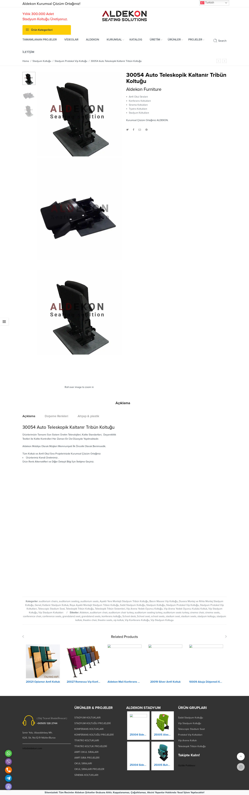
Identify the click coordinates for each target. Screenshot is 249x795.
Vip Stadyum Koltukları (50, 612)
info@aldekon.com (32, 748)
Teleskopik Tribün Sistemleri (110, 608)
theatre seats (105, 620)
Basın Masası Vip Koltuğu (163, 601)
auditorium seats (89, 601)
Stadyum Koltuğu (42, 61)
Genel (38, 605)
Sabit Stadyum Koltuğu (132, 605)
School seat (143, 616)
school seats (158, 616)
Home (25, 61)
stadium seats (188, 616)
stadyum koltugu (206, 616)
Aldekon (84, 612)
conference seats (51, 616)
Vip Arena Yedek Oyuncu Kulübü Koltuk (185, 608)
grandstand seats (90, 616)
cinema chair (197, 612)
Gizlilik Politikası (186, 765)
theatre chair (90, 620)
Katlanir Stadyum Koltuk (55, 605)
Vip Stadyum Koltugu (162, 620)
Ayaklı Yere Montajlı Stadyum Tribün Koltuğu (124, 601)
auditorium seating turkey (148, 612)
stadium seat (173, 616)
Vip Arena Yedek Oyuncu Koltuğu (144, 608)
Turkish (207, 3)
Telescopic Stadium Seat (51, 608)
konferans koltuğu (111, 616)
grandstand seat (71, 616)
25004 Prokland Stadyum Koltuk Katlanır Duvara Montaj (138, 768)
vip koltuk (118, 620)
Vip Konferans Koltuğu (137, 620)
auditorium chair (98, 612)
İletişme (80, 461)
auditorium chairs (48, 601)
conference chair (32, 616)
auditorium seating (69, 601)
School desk (129, 616)
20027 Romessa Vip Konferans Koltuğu (84, 685)
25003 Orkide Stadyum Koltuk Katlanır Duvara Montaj (138, 738)
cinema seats (212, 612)
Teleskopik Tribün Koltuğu (80, 608)
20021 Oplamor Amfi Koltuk (43, 684)
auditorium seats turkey (176, 612)
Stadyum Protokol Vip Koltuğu (71, 61)
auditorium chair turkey (121, 612)
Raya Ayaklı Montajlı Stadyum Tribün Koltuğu (94, 605)
